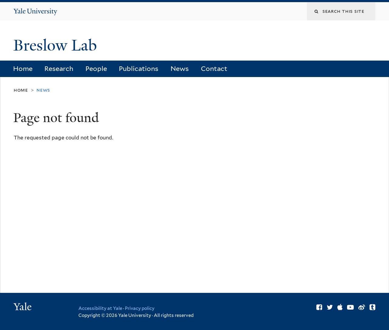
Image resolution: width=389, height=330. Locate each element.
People (96, 68)
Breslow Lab (57, 45)
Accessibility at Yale (100, 308)
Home (23, 68)
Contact (214, 68)
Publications (138, 68)
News (179, 68)
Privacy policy (139, 308)
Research (58, 68)
